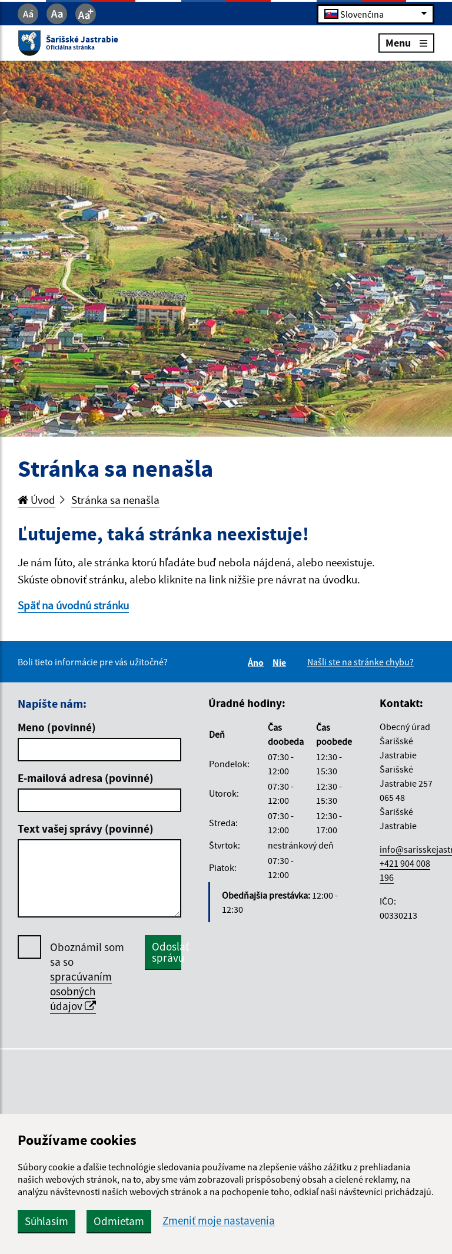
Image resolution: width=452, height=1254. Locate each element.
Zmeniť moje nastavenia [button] (218, 1220)
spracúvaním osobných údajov (81, 991)
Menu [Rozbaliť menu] (406, 43)
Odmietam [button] (119, 1221)
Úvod (36, 500)
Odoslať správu (166, 952)
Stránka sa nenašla (115, 500)
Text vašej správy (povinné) (86, 828)
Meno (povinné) (57, 727)
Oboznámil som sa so (87, 977)
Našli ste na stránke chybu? (360, 662)
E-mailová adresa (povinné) (86, 778)
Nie (281, 662)
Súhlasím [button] (46, 1221)
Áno (257, 662)
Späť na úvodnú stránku (73, 605)
